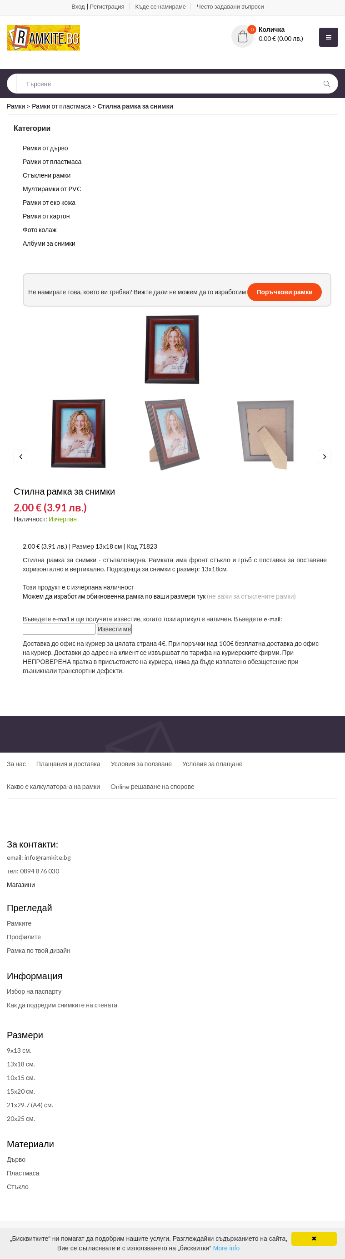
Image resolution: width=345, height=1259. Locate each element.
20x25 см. (21, 1118)
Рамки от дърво (45, 148)
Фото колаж (39, 229)
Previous (20, 456)
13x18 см (108, 546)
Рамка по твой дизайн (38, 950)
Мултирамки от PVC (52, 189)
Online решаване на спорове (152, 786)
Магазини (21, 884)
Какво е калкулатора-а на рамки (53, 786)
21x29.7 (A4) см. (30, 1105)
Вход (78, 6)
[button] (274, 29)
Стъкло (18, 1186)
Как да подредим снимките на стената (62, 1005)
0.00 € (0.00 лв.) (281, 38)
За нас (16, 764)
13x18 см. (21, 1064)
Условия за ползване (141, 764)
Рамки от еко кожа (49, 202)
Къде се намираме (160, 6)
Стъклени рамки (46, 175)
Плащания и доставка (68, 764)
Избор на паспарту (34, 991)
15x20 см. (21, 1091)
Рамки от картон (46, 216)
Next (324, 456)
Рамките (19, 923)
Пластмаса (23, 1173)
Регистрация (107, 6)
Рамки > (19, 106)
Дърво (16, 1159)
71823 (148, 546)
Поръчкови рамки (284, 292)
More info (226, 1248)
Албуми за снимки (49, 243)
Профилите (24, 937)
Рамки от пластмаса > (64, 106)
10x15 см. (21, 1077)
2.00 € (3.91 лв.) (45, 546)
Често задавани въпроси (230, 6)
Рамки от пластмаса (52, 161)
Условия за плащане (212, 764)
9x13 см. (19, 1050)
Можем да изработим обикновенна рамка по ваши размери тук (114, 596)
